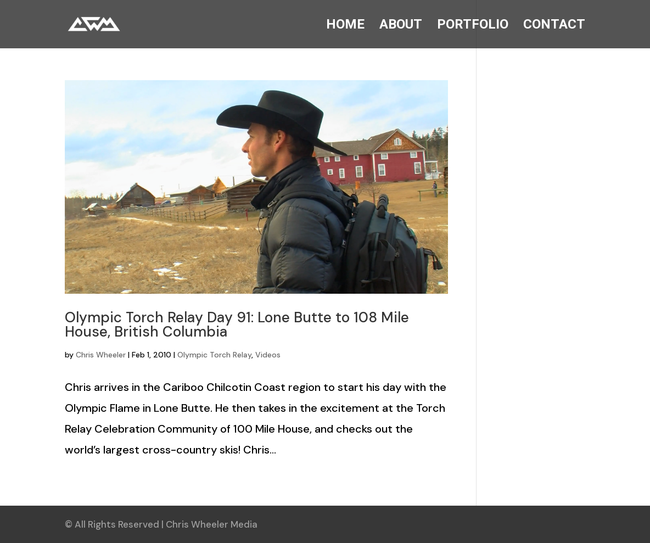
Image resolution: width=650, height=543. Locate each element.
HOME (345, 26)
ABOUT (400, 26)
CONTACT (554, 26)
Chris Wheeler (101, 355)
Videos (268, 355)
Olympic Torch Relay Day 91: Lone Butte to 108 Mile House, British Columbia (237, 324)
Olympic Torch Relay (214, 355)
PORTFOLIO (472, 26)
